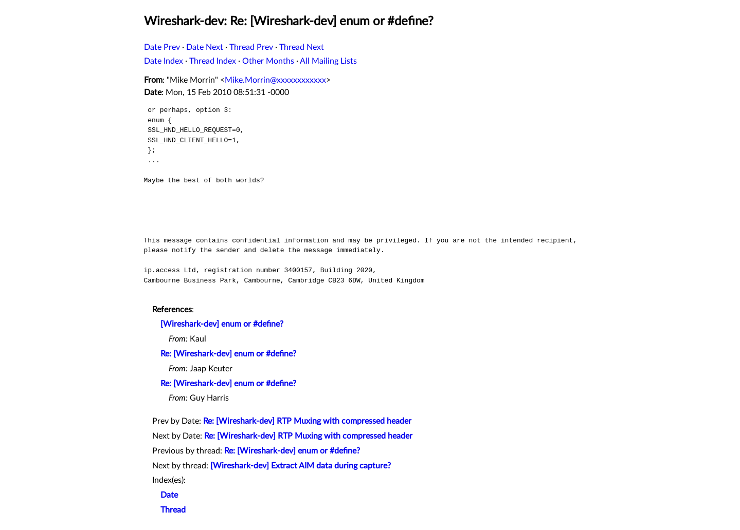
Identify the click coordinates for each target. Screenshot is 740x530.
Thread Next (301, 47)
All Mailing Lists (328, 61)
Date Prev (162, 47)
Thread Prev (251, 47)
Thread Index (212, 61)
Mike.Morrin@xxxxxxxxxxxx (275, 80)
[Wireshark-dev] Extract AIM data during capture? (300, 466)
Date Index (163, 61)
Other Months (268, 61)
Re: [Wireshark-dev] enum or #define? (228, 354)
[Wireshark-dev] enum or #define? (221, 324)
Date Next (204, 47)
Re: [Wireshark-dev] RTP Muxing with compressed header (307, 421)
